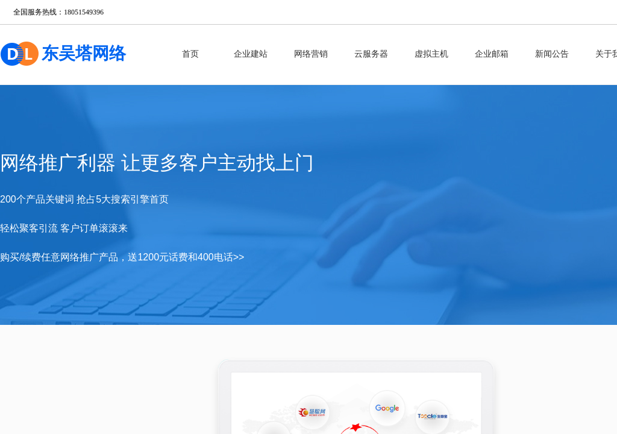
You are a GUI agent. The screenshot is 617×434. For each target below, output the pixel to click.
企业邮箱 (492, 53)
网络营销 (311, 53)
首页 (190, 53)
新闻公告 (552, 53)
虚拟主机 (431, 53)
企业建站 (251, 53)
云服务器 (371, 53)
